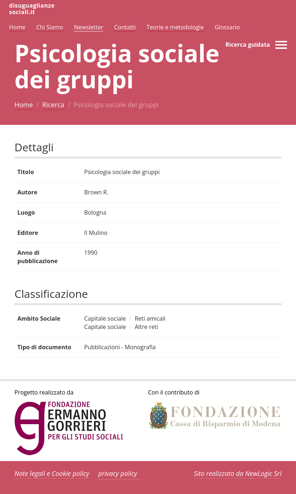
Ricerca (53, 104)
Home (23, 104)
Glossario (227, 27)
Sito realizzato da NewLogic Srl (238, 473)
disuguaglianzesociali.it (32, 8)
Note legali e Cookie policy (51, 473)
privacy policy (117, 473)
